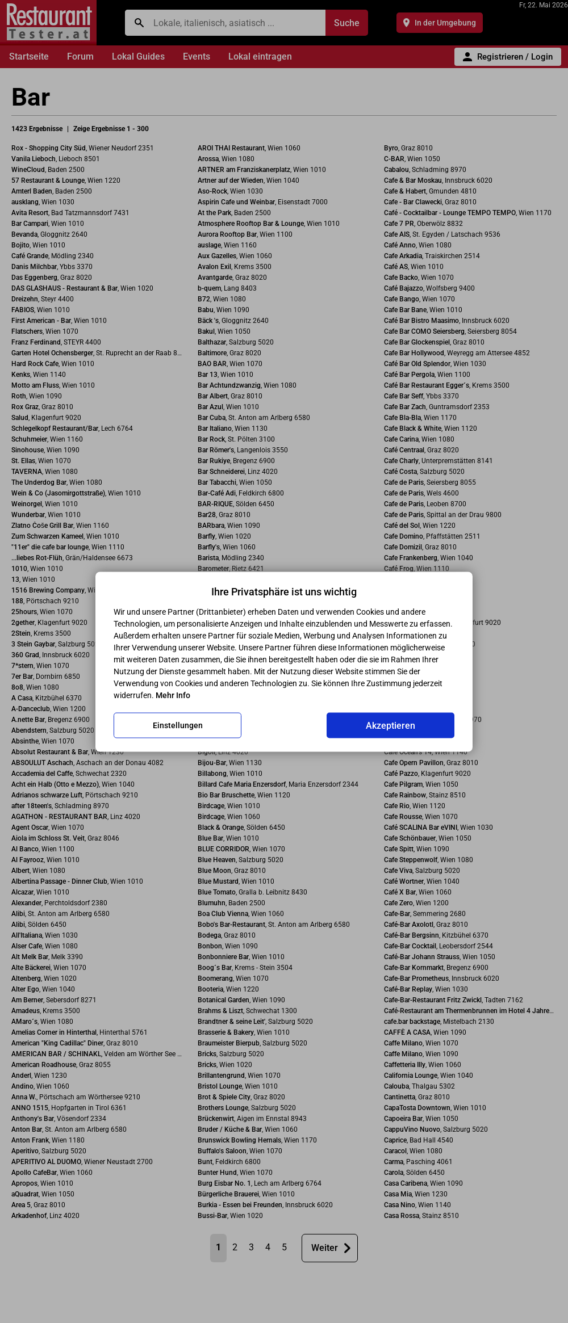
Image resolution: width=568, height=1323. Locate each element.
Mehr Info (173, 694)
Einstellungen (178, 725)
